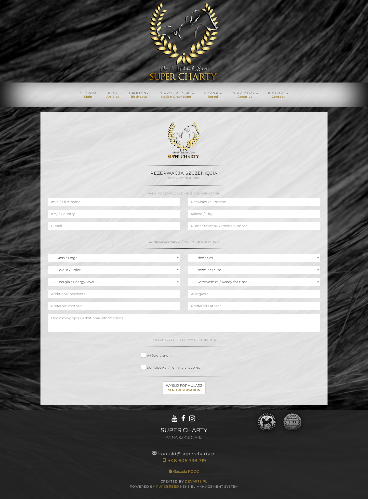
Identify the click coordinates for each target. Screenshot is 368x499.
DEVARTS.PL (196, 481)
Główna (88, 94)
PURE (167, 486)
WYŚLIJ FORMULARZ (184, 387)
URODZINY (139, 94)
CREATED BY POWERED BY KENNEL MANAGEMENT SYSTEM (184, 483)
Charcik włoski (176, 94)
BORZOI (213, 94)
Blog (112, 94)
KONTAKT (278, 94)
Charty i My (245, 94)
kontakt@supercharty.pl (184, 453)
